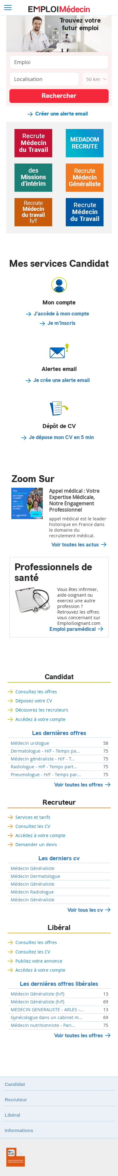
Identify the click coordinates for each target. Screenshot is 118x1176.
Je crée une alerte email (61, 380)
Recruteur (59, 802)
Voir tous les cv (85, 910)
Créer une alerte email (61, 114)
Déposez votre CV (33, 701)
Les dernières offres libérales (59, 984)
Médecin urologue (30, 743)
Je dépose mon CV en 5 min (61, 437)
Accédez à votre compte (40, 719)
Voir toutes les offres (78, 784)
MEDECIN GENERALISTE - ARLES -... (47, 1009)
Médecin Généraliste (32, 868)
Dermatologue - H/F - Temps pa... (45, 751)
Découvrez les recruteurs (41, 710)
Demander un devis (36, 844)
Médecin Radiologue (32, 892)
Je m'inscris (62, 323)
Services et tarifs (32, 817)
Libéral (59, 928)
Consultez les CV (32, 826)
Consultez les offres (36, 692)
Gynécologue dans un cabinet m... (46, 1017)
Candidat (59, 677)
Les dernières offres (59, 733)
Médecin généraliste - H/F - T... (43, 759)
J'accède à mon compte (61, 314)
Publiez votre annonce (38, 961)
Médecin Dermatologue (35, 876)
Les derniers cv (59, 858)
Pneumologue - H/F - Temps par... (46, 774)
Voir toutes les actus (75, 545)
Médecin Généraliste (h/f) (37, 994)
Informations (19, 1130)
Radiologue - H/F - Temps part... (44, 767)
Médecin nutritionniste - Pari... (43, 1025)
